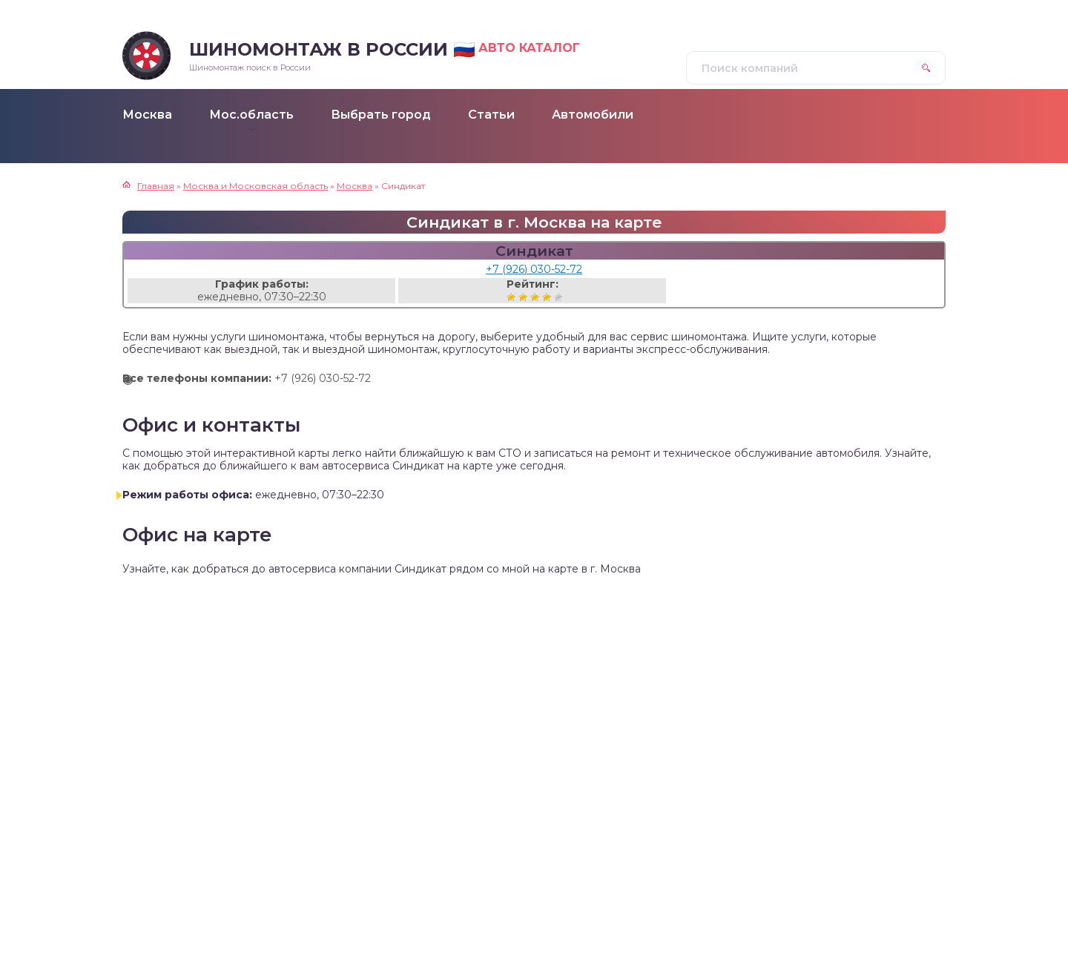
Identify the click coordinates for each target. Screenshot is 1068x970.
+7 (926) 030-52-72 (534, 269)
